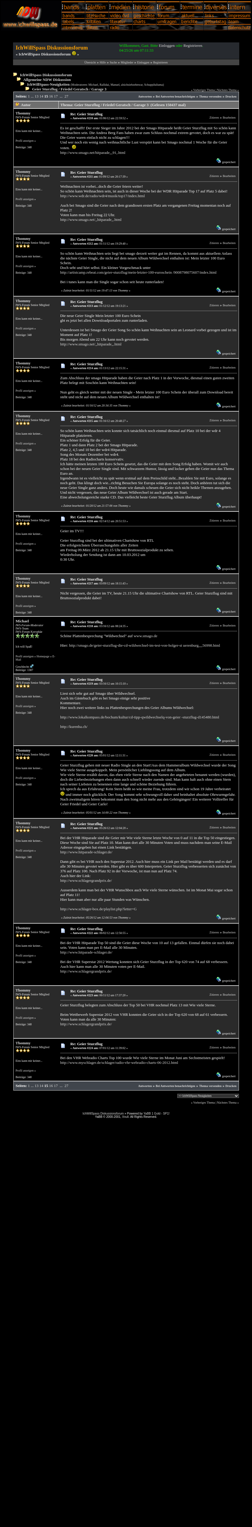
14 (41, 96)
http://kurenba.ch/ (73, 726)
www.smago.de (145, 636)
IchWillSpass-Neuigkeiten (48, 84)
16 (51, 96)
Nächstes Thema (227, 90)
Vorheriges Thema (204, 90)
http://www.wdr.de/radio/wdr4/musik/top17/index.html (102, 196)
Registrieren (193, 45)
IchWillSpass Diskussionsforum (46, 75)
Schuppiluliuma (153, 84)
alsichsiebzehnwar (132, 84)
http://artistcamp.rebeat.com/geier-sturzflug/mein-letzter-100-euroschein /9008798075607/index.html (138, 272)
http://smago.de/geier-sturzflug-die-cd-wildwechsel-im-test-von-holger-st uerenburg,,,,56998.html (144, 645)
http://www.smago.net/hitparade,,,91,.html (92, 152)
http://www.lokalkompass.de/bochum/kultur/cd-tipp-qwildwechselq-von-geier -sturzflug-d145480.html (139, 717)
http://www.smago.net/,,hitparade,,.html (91, 219)
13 (37, 96)
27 (66, 96)
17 (56, 96)
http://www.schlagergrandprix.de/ (86, 880)
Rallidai (104, 84)
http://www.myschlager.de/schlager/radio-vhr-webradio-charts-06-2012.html (119, 1062)
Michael (93, 84)
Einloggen (167, 45)
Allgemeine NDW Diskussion (47, 79)
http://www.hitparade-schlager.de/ (86, 852)
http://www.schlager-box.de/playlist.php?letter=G (98, 909)
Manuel (115, 84)
